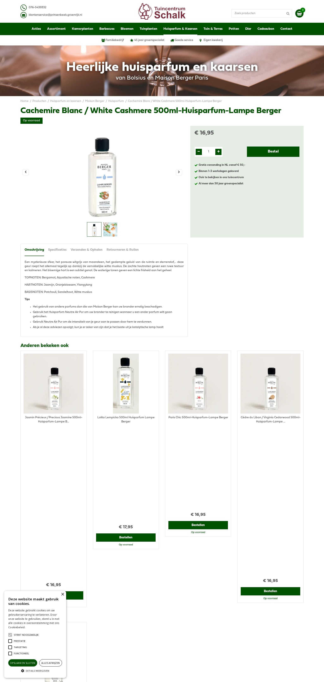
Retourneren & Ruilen (123, 249)
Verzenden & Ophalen (86, 249)
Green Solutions (178, 674)
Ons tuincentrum (248, 634)
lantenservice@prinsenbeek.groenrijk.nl (56, 15)
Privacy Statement (249, 607)
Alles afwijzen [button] (50, 662)
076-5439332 (105, 613)
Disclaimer (244, 611)
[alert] (35, 634)
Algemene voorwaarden (253, 603)
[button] (26, 635)
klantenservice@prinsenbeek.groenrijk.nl (123, 617)
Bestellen (53, 440)
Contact (242, 630)
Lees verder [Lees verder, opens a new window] (33, 627)
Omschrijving (34, 249)
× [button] (62, 594)
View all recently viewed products (42, 576)
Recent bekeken (38, 461)
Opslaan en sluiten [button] (22, 662)
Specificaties (57, 249)
